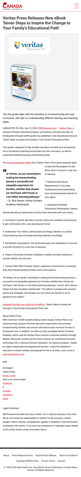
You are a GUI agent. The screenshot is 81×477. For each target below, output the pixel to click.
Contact (61, 461)
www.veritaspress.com (13, 354)
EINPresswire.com (47, 128)
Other (5, 398)
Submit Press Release (45, 455)
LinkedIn (7, 391)
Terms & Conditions (68, 455)
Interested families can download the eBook (24, 304)
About (6, 455)
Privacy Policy (48, 461)
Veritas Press (65, 128)
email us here (9, 375)
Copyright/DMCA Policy (27, 461)
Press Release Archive (22, 455)
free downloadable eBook (19, 162)
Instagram (8, 395)
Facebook (7, 383)
